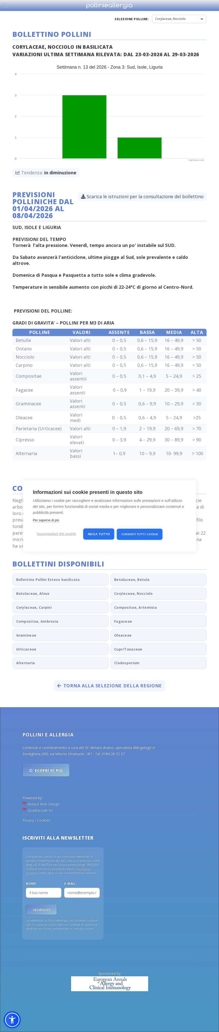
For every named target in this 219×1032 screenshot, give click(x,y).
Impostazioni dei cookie (56, 534)
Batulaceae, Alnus (33, 593)
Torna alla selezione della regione (109, 686)
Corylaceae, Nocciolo (133, 593)
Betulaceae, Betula (131, 579)
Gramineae (26, 635)
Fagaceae (123, 621)
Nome (31, 883)
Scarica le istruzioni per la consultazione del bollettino (142, 196)
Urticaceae (26, 649)
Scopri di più (49, 770)
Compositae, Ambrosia (37, 621)
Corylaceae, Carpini (34, 607)
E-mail (69, 883)
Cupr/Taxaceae (128, 649)
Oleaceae (122, 635)
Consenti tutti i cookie (139, 534)
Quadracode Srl (40, 810)
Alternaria (25, 662)
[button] (12, 1020)
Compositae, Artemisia (135, 607)
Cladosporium (126, 662)
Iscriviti (41, 910)
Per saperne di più (46, 520)
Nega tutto (99, 534)
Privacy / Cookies (36, 820)
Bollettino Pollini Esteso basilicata (48, 579)
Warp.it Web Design (43, 803)
